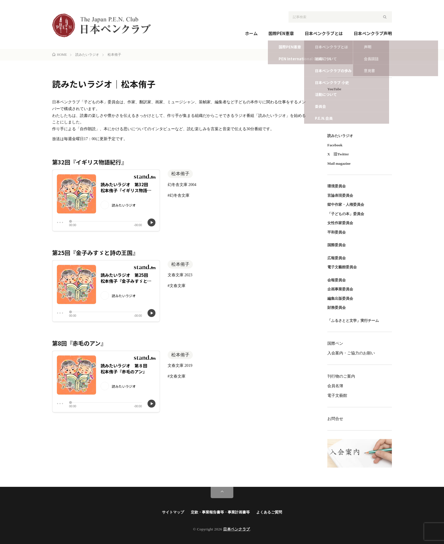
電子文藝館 (337, 395)
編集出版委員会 (340, 298)
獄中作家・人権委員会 (345, 204)
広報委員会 (336, 258)
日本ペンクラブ (236, 529)
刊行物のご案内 (341, 376)
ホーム (251, 33)
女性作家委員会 (340, 223)
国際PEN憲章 (281, 33)
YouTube (334, 89)
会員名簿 (335, 386)
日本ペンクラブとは (324, 33)
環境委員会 (336, 186)
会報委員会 (336, 280)
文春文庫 (177, 286)
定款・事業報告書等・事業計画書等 (220, 512)
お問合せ (335, 419)
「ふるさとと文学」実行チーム (353, 320)
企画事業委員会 (340, 289)
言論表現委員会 (340, 195)
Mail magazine (339, 163)
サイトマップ (173, 512)
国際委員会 (336, 245)
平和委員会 (336, 232)
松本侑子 (180, 173)
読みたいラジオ (340, 136)
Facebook (334, 145)
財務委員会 (336, 307)
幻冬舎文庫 (179, 195)
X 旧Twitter (338, 154)
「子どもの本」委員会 (345, 214)
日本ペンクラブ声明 (373, 33)
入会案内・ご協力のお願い (351, 353)
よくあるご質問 (269, 512)
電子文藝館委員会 (342, 267)
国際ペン (335, 343)
